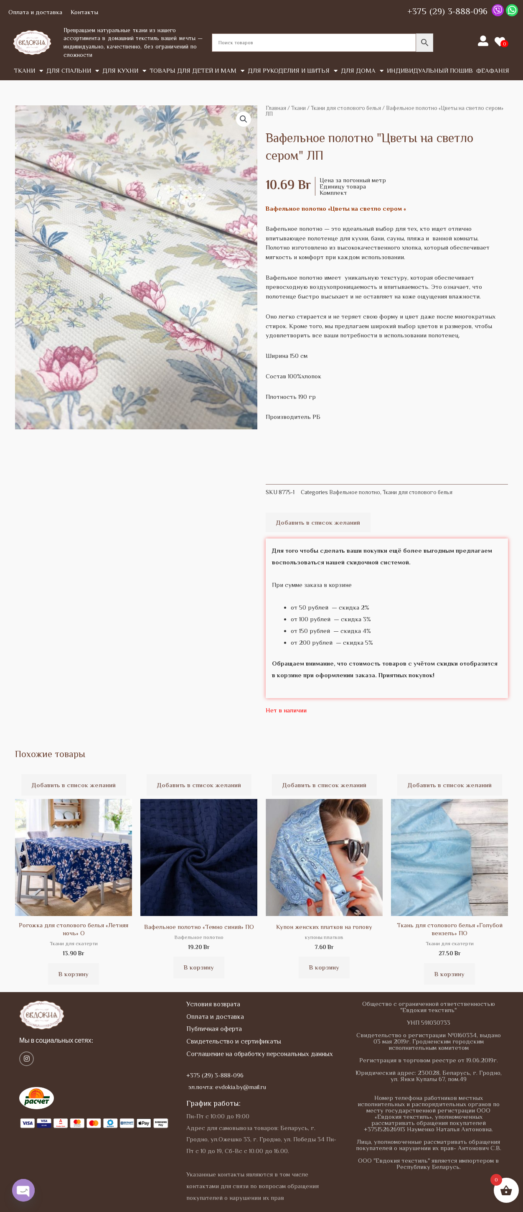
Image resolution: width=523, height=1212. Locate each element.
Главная (276, 108)
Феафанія (492, 70)
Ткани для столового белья (346, 108)
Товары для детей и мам (197, 71)
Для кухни (124, 71)
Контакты (84, 11)
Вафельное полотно (354, 492)
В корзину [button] (73, 973)
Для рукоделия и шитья (293, 71)
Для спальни (72, 71)
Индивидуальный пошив (430, 70)
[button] (243, 119)
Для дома (362, 71)
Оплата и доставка (35, 11)
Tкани (28, 71)
